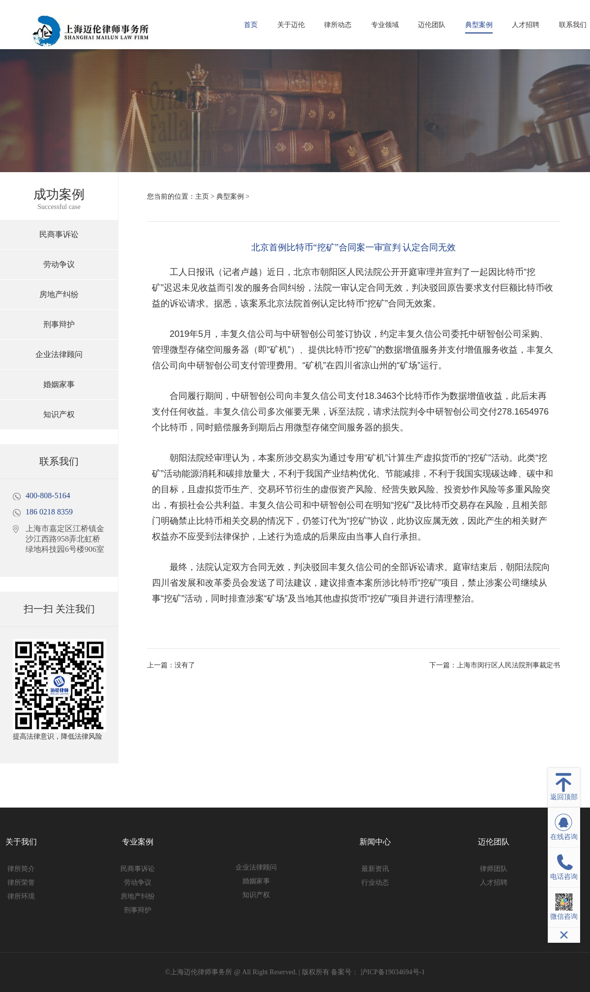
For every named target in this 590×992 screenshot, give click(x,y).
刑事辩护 (59, 324)
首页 (251, 25)
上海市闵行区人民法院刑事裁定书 (508, 665)
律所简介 (21, 868)
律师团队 (493, 868)
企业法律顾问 (59, 354)
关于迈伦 (291, 25)
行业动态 (375, 882)
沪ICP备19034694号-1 (391, 972)
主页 (202, 196)
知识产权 (59, 414)
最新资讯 (375, 868)
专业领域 (385, 25)
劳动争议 (59, 264)
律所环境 (21, 896)
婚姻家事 (59, 384)
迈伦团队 (431, 25)
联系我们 (573, 25)
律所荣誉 (21, 882)
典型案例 (479, 25)
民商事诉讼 (59, 234)
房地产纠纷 (59, 294)
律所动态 (338, 25)
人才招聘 (525, 25)
